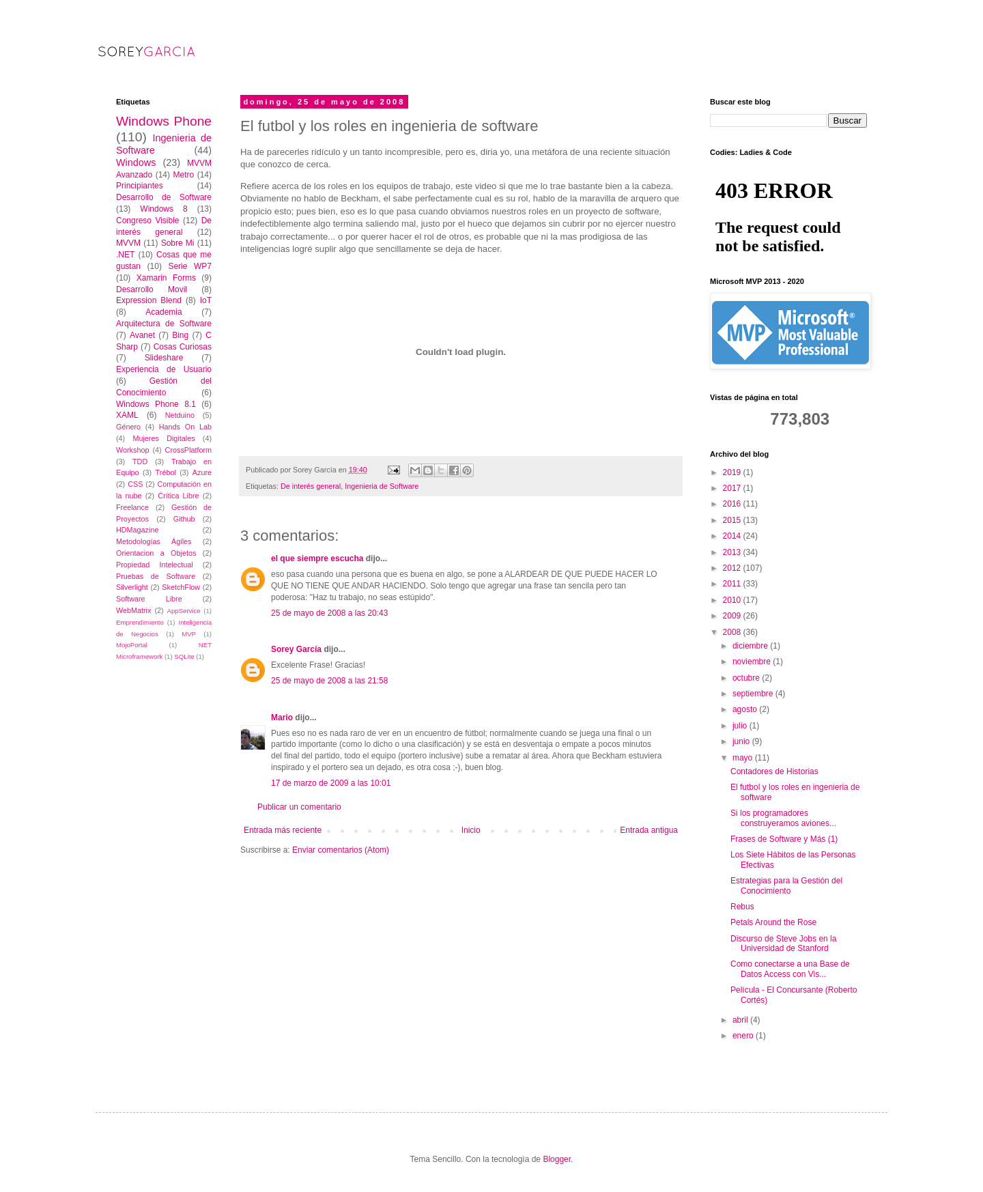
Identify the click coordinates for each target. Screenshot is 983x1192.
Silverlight (132, 587)
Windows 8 (163, 209)
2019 (733, 472)
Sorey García (296, 649)
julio (741, 725)
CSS (135, 484)
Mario (282, 717)
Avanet (142, 335)
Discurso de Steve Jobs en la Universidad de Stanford (783, 943)
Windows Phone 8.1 (156, 404)
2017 (733, 488)
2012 (733, 568)
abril (741, 1020)
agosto (745, 709)
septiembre (753, 693)
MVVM (128, 243)
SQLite (184, 656)
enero (744, 1035)
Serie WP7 (190, 266)
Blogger (557, 1159)
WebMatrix (133, 610)
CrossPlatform (188, 450)
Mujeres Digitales (163, 438)
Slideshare (164, 358)
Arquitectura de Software (164, 323)
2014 (733, 536)
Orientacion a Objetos (156, 553)
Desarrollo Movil (151, 289)
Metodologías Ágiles (154, 541)
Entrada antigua (649, 830)
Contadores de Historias (774, 771)
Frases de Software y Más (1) (784, 839)
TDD (139, 461)
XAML (127, 415)
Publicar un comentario (299, 807)
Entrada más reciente (283, 830)
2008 (733, 632)
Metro (183, 175)
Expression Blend (149, 300)
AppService (184, 610)
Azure (202, 472)
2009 (733, 616)
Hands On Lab (185, 427)
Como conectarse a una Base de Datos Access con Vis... (790, 968)
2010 (733, 600)
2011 (733, 583)
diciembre (751, 646)
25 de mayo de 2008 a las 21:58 (329, 680)
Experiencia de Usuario (164, 369)
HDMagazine (137, 530)
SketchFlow (181, 587)
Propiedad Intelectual (154, 564)
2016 (733, 504)
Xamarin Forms (166, 278)
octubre (747, 678)
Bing (180, 335)
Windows (136, 162)
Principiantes (139, 185)
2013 (733, 552)
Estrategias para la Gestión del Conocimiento (786, 885)
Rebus (742, 906)
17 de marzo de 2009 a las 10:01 (330, 783)
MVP (189, 634)
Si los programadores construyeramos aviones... (783, 817)
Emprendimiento (140, 622)
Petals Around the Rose (773, 922)
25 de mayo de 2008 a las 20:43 (329, 613)
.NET (125, 254)
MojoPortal (131, 645)
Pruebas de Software (155, 576)
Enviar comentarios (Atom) (340, 850)
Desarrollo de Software (164, 197)
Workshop (132, 450)
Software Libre (149, 599)
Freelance (132, 507)
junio (742, 741)
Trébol (166, 472)
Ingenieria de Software (381, 486)
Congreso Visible (148, 220)
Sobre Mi (178, 243)
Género (128, 427)
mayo (743, 758)
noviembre (752, 661)
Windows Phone (164, 121)
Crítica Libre (178, 496)
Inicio (471, 830)
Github (184, 519)
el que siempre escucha (317, 558)
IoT (206, 300)
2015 (733, 520)
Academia (163, 312)
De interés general (311, 486)
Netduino (180, 415)
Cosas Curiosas (183, 347)
